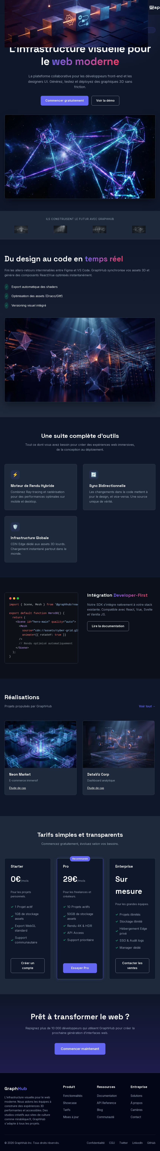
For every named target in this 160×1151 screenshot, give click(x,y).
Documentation (107, 1096)
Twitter (123, 1142)
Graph (16, 1088)
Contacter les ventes (132, 965)
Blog (100, 1110)
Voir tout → (147, 706)
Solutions (136, 1096)
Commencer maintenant (80, 1049)
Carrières (136, 1110)
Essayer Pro (80, 968)
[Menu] (151, 7)
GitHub (151, 1142)
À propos (136, 1103)
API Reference (106, 1103)
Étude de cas (17, 788)
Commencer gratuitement (64, 100)
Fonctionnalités (72, 1096)
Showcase (70, 1103)
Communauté (105, 1117)
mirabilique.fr (23, 1119)
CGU (112, 1142)
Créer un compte (27, 965)
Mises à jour (71, 1117)
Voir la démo (105, 100)
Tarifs (66, 1110)
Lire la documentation (108, 626)
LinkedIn (137, 1142)
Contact (136, 1117)
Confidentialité (96, 1142)
